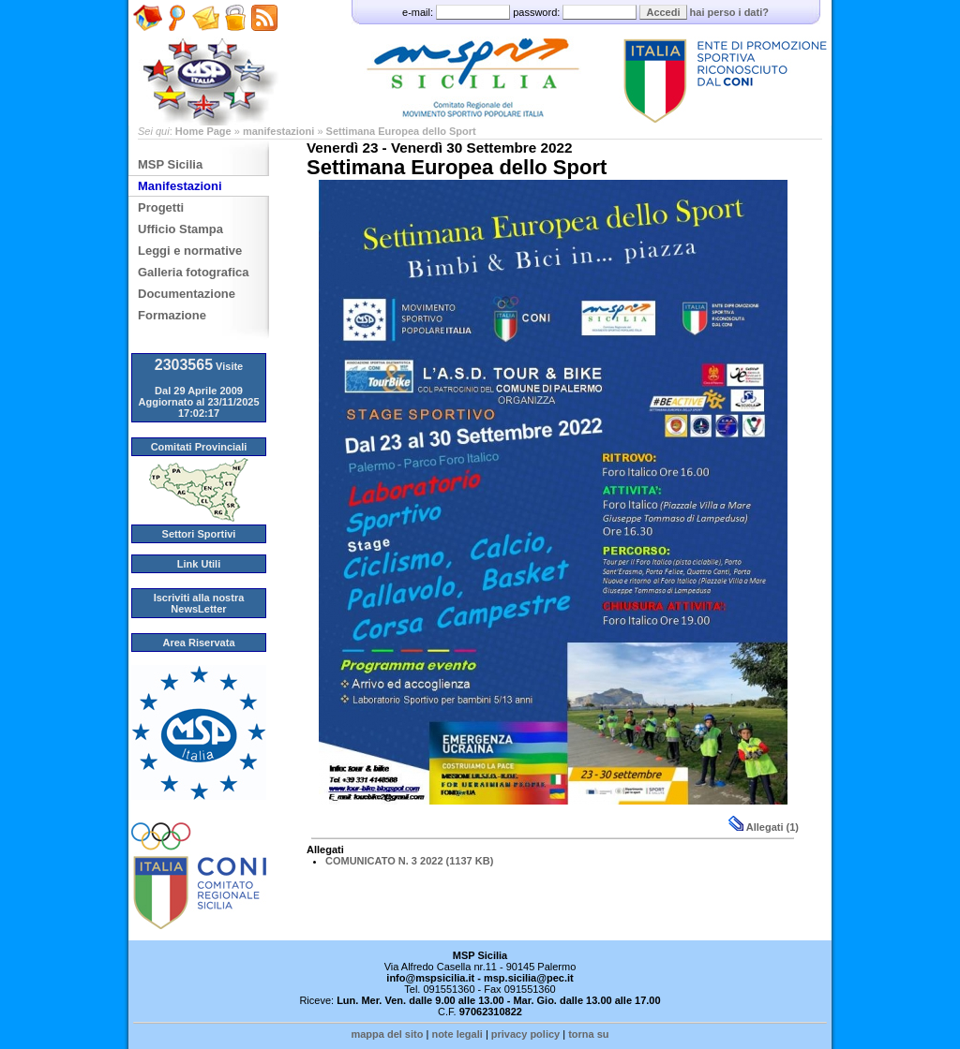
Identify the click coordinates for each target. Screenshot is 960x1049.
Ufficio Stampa (180, 229)
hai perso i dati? (729, 12)
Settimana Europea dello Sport (401, 131)
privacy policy (525, 1034)
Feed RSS (261, 44)
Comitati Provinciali (199, 446)
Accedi (663, 12)
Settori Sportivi (199, 533)
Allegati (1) (763, 827)
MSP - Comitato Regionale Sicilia (480, 63)
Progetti (161, 207)
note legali (456, 1034)
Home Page (147, 44)
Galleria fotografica (193, 272)
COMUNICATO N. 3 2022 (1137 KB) (409, 860)
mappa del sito (387, 1034)
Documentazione (186, 294)
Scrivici (205, 38)
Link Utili (198, 563)
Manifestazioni (180, 186)
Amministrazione (234, 38)
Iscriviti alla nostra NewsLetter (199, 603)
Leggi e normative (190, 251)
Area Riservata (198, 642)
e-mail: (457, 12)
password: (576, 12)
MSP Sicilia (170, 164)
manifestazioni (278, 131)
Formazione (172, 315)
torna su (588, 1034)
